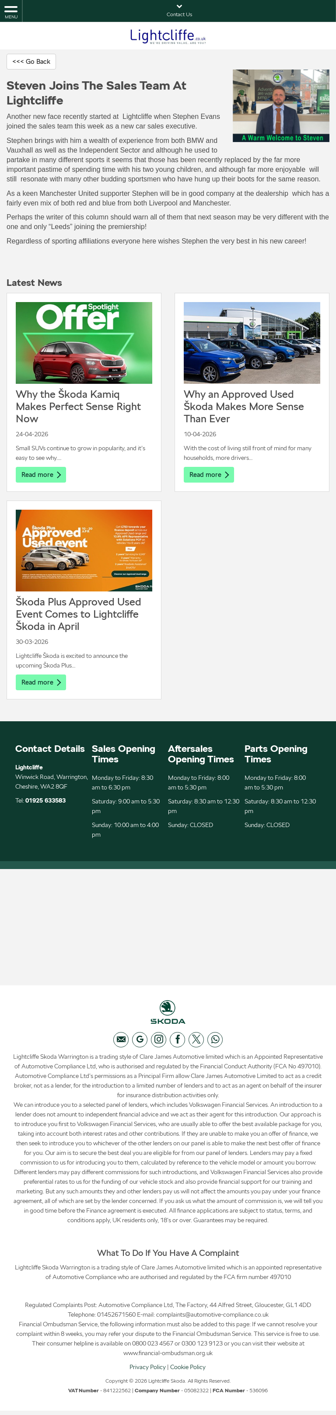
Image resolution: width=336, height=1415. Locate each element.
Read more (42, 475)
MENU (11, 11)
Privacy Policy (148, 1371)
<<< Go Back (32, 61)
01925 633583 (45, 801)
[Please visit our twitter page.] (196, 1044)
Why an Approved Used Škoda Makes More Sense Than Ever (244, 406)
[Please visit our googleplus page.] (139, 1044)
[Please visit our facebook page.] (177, 1044)
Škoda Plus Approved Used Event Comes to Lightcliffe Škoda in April (78, 614)
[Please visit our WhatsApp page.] (215, 1044)
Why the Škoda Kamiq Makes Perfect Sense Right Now (78, 406)
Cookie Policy (188, 1371)
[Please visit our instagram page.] (158, 1044)
